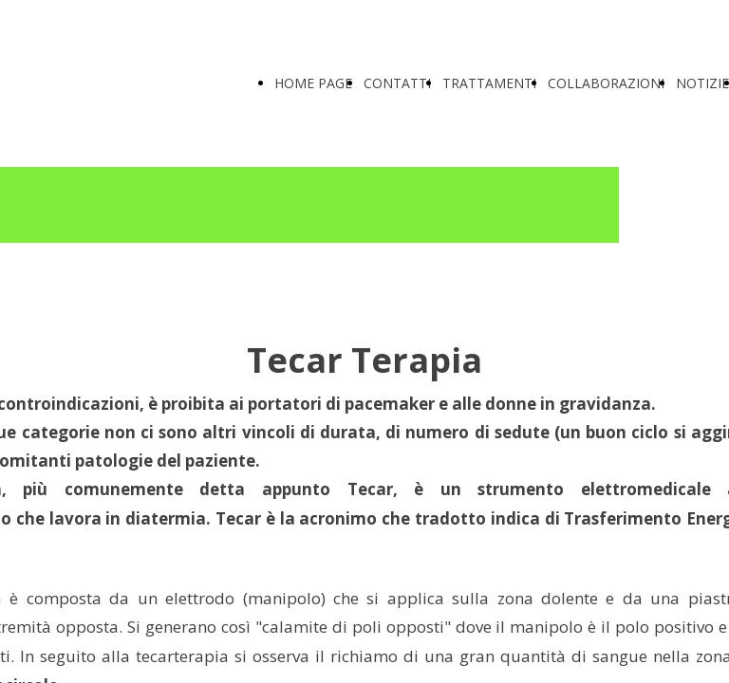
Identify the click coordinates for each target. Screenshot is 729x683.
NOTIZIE (702, 83)
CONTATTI (397, 83)
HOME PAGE (313, 83)
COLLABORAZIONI (606, 83)
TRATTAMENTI (489, 83)
